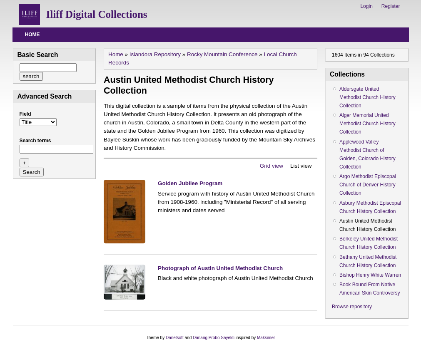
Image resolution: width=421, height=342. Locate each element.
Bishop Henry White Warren (370, 275)
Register (390, 6)
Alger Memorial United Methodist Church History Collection (367, 123)
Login (366, 6)
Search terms (35, 141)
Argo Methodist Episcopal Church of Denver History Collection (367, 184)
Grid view (271, 166)
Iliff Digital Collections (96, 14)
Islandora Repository (155, 54)
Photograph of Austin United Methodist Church (220, 268)
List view (301, 166)
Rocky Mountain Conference (222, 54)
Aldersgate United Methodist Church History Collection (367, 97)
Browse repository (352, 307)
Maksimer (266, 337)
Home (32, 34)
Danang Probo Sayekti (213, 337)
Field (25, 114)
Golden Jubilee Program (190, 183)
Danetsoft (175, 337)
